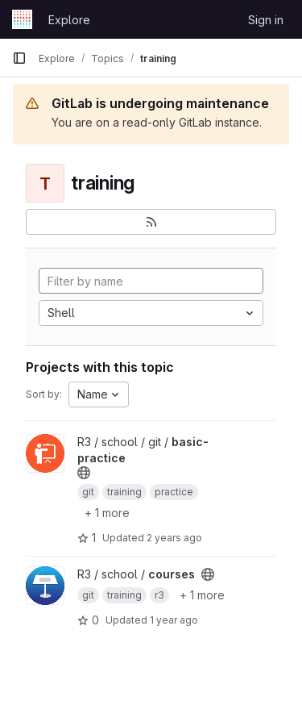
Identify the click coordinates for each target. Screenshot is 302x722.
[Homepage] (22, 19)
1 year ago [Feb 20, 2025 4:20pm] (174, 620)
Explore (69, 20)
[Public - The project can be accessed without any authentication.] (83, 472)
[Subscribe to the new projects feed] (151, 222)
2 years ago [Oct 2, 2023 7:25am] (174, 538)
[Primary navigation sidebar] (19, 58)
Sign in (265, 20)
